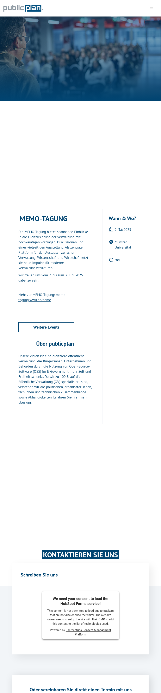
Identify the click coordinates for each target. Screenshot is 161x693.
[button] (151, 8)
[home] (43, 8)
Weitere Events (46, 327)
